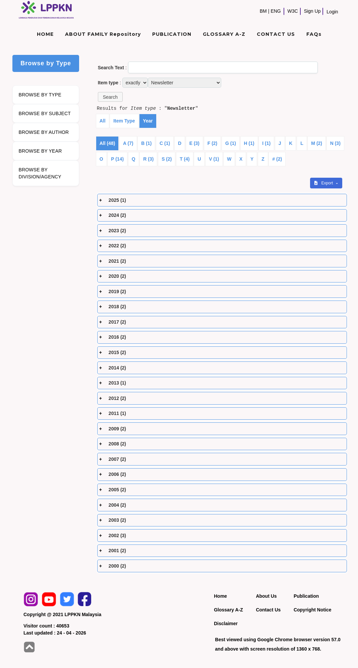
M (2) (316, 143)
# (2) (277, 159)
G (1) (230, 143)
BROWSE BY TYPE (39, 94)
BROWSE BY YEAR (40, 151)
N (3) (335, 143)
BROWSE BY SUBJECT (44, 113)
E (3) (194, 143)
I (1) (266, 143)
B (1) (146, 143)
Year (148, 120)
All (103, 120)
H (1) (249, 143)
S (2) (167, 159)
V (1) (214, 159)
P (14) (117, 159)
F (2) (212, 143)
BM (263, 11)
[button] (110, 97)
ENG (276, 11)
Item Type (124, 120)
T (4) (185, 159)
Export (324, 183)
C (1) (165, 143)
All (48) (107, 143)
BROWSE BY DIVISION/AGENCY (39, 173)
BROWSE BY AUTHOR (43, 132)
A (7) (128, 143)
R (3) (148, 159)
